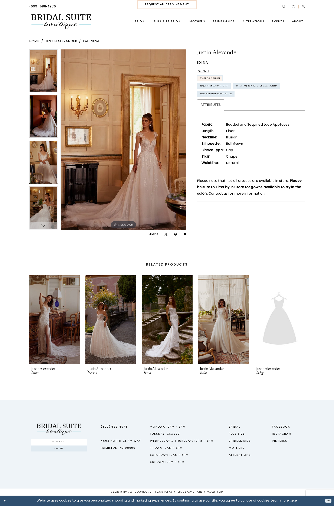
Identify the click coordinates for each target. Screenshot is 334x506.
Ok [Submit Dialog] (326, 500)
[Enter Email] (59, 443)
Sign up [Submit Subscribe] (59, 454)
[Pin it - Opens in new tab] (175, 234)
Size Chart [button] (206, 73)
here (293, 500)
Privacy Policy (162, 492)
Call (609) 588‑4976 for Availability (233, 107)
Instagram (281, 434)
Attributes (210, 131)
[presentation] (54, 319)
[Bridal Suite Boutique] (61, 22)
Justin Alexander (61, 41)
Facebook (281, 427)
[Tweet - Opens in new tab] (166, 234)
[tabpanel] (43, 72)
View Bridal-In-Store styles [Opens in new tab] (226, 119)
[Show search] (284, 6)
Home (34, 41)
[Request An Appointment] (167, 4)
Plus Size (237, 434)
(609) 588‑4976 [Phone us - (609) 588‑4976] (114, 427)
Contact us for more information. (237, 220)
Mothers (237, 448)
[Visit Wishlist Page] (293, 7)
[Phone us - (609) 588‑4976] (42, 7)
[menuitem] (42, 7)
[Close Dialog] (6, 501)
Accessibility (215, 492)
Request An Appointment (223, 95)
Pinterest (280, 441)
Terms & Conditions (189, 492)
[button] (303, 6)
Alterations (240, 455)
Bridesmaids (240, 441)
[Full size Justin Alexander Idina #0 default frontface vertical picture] (123, 139)
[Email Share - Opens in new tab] (184, 234)
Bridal (234, 427)
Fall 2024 (91, 41)
